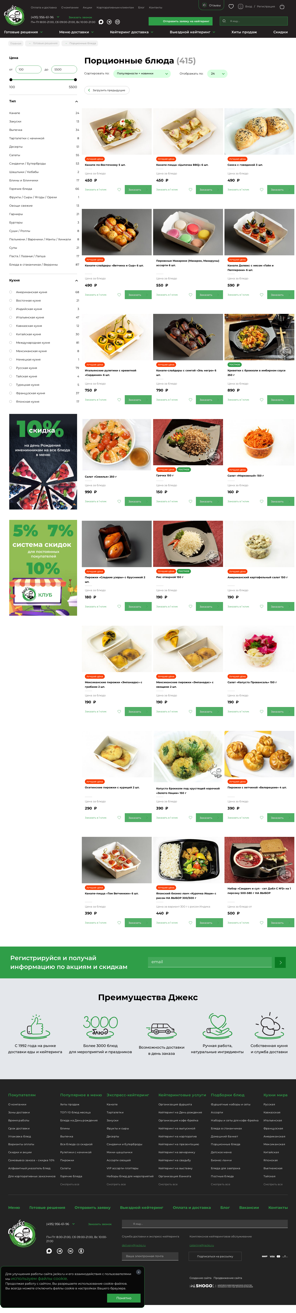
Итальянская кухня (26, 316)
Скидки (280, 32)
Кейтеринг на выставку (175, 1176)
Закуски (15, 120)
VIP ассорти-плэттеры (123, 1176)
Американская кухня (28, 290)
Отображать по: (191, 72)
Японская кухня (24, 400)
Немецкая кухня (24, 358)
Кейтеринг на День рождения (180, 1120)
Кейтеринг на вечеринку (176, 1160)
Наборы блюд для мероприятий (130, 1184)
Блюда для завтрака (225, 1176)
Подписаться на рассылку (215, 1264)
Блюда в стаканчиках (226, 1136)
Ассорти (217, 1120)
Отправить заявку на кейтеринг (186, 21)
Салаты (14, 153)
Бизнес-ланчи (221, 1168)
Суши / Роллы (19, 229)
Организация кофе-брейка (178, 1128)
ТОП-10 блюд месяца (75, 1120)
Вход (248, 6)
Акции (87, 7)
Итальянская (273, 1128)
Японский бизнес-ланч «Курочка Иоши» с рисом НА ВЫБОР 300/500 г (184, 901)
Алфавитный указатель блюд (29, 1176)
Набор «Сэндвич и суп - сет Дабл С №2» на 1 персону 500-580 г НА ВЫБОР (257, 896)
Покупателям (22, 1103)
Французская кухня (27, 391)
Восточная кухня (25, 299)
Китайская (271, 1160)
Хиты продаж (244, 32)
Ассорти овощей (119, 1168)
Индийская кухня (25, 307)
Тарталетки (115, 1120)
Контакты (155, 7)
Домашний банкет (224, 1144)
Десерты (16, 145)
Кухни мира (276, 1103)
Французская (273, 1136)
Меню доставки (74, 32)
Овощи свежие (21, 204)
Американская (275, 1144)
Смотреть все (70, 1192)
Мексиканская (274, 1152)
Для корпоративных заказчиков (32, 1184)
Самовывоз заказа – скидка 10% (31, 1168)
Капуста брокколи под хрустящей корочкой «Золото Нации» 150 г (185, 790)
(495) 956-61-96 (42, 17)
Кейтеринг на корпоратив (177, 1144)
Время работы (18, 1128)
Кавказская (272, 1120)
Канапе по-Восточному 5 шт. (113, 160)
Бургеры (16, 221)
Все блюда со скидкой (76, 1152)
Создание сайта (201, 1286)
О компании (70, 7)
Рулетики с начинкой (75, 1160)
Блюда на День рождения (79, 1128)
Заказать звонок (80, 17)
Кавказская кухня (25, 324)
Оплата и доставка (44, 7)
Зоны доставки (19, 1120)
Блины (65, 1136)
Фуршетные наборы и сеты (230, 1112)
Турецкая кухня (24, 383)
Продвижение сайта (228, 1286)
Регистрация (266, 6)
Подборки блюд (227, 1103)
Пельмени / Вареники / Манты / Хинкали (40, 238)
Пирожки (67, 1168)
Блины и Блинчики (23, 179)
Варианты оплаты (21, 1152)
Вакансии (249, 1215)
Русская (269, 1112)
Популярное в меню (81, 1103)
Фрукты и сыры (118, 1136)
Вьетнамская (273, 1176)
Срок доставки (19, 1136)
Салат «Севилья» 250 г (108, 473)
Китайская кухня (25, 332)
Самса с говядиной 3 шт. (252, 160)
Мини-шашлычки (119, 1160)
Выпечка (15, 128)
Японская (271, 1168)
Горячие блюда (20, 187)
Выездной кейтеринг (190, 32)
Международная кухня (29, 341)
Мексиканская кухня (28, 349)
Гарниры (16, 212)
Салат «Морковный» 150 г (253, 478)
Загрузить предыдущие (109, 88)
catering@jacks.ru (202, 1253)
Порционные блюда (225, 1152)
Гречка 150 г (169, 478)
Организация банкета (174, 1184)
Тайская (270, 1184)
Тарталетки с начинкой (26, 136)
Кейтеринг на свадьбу (174, 1168)
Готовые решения (21, 32)
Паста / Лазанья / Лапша (27, 254)
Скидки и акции (20, 1160)
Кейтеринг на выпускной (176, 1136)
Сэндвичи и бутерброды (124, 1152)
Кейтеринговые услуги (182, 1103)
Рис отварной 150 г (176, 579)
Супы (13, 246)
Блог (141, 7)
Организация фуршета (175, 1112)
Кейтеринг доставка (129, 32)
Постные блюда (222, 1184)
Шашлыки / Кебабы (24, 170)
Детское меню (221, 1160)
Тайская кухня (23, 375)
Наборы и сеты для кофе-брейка (235, 1128)
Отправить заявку (93, 1215)
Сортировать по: (96, 72)
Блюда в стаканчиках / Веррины (33, 263)
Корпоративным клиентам (115, 7)
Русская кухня (23, 366)
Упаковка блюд (19, 1144)
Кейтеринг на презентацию (178, 1152)
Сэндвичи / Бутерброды (27, 162)
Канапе (14, 111)
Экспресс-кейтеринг (128, 1103)
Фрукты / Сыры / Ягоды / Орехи (33, 195)
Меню (14, 1215)
